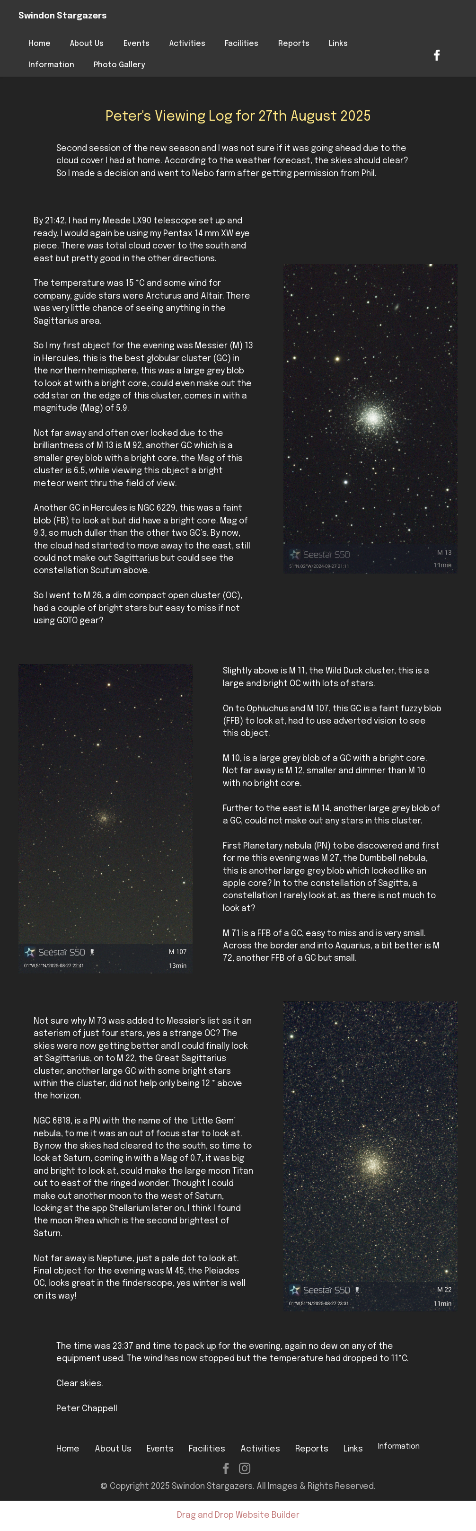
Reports (293, 44)
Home (39, 44)
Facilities (241, 44)
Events (136, 44)
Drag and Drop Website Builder (238, 1516)
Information (51, 65)
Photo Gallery (119, 65)
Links (338, 44)
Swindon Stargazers (62, 16)
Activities (187, 44)
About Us (87, 44)
